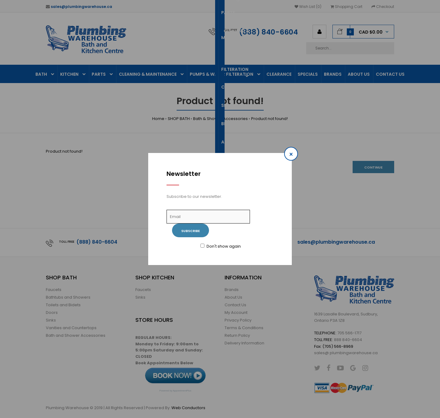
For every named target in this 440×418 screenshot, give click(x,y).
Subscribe (190, 230)
